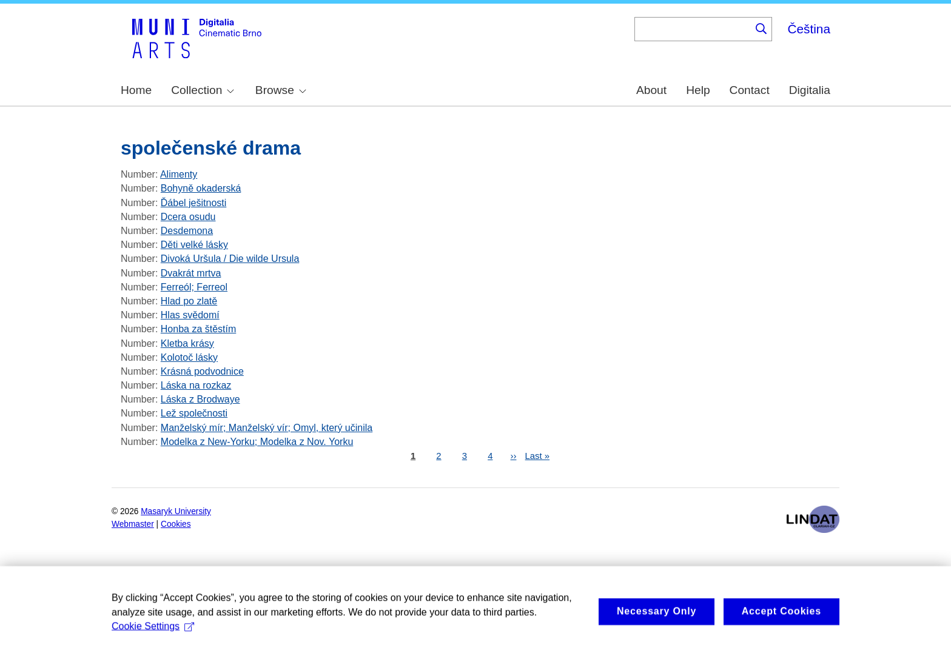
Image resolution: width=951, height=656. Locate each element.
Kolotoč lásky (189, 357)
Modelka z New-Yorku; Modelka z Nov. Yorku (257, 442)
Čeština (808, 29)
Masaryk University (176, 511)
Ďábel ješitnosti (194, 203)
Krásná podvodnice (202, 371)
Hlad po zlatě (189, 301)
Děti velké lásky (194, 244)
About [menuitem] (651, 90)
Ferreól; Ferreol (194, 287)
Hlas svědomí (190, 315)
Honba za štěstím (199, 329)
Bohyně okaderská (201, 188)
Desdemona (187, 231)
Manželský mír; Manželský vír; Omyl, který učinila (266, 428)
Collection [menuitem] (202, 90)
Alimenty (178, 174)
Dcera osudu (188, 217)
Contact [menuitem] (750, 90)
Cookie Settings (153, 640)
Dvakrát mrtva (191, 273)
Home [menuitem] (136, 90)
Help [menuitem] (698, 90)
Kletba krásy (187, 343)
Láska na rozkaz (196, 385)
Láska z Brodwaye (200, 399)
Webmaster (133, 524)
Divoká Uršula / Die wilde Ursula (230, 258)
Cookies (176, 524)
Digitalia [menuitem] (809, 90)
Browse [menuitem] (280, 90)
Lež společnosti (194, 413)
